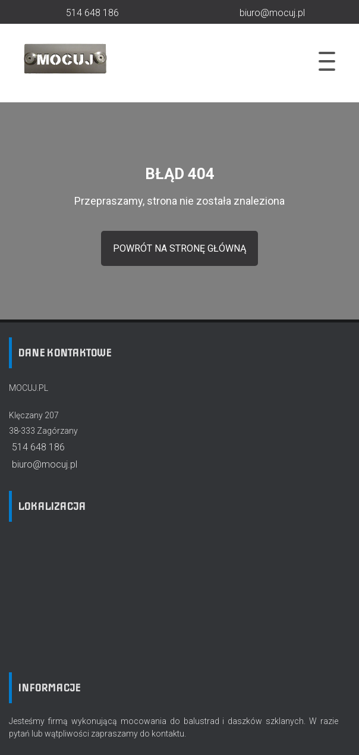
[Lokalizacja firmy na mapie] (98, 593)
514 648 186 (37, 447)
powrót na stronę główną (179, 248)
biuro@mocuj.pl (43, 464)
